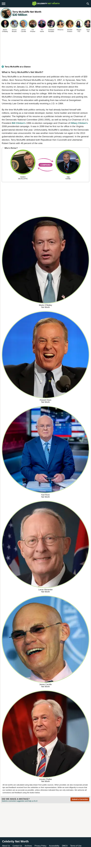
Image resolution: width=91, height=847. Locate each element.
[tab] (45, 68)
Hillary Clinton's (79, 123)
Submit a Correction (80, 799)
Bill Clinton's (19, 123)
